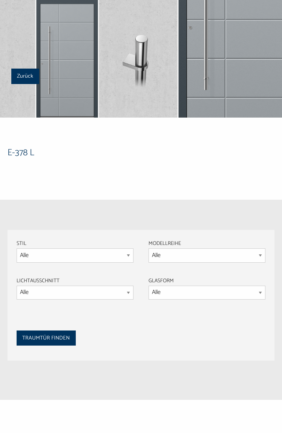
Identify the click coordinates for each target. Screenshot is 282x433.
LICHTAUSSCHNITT (38, 281)
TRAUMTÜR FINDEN (46, 338)
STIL (21, 243)
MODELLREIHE (165, 243)
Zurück (25, 76)
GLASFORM (207, 288)
